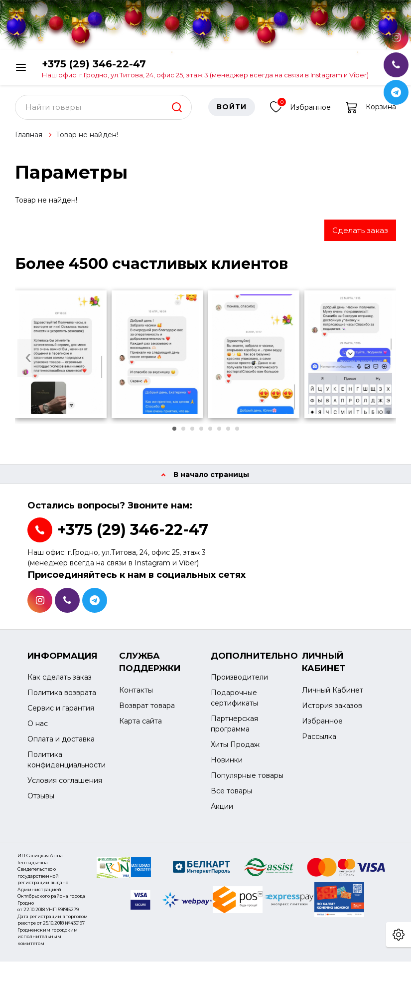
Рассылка (319, 741)
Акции (222, 811)
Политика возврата (61, 698)
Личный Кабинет (332, 695)
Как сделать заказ (59, 682)
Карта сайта (140, 726)
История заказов (332, 710)
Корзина (371, 112)
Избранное (300, 111)
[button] (174, 433)
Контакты (136, 695)
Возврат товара (147, 710)
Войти (232, 112)
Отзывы (40, 801)
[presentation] (28, 363)
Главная (28, 139)
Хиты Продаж (235, 749)
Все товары (231, 796)
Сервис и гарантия (60, 713)
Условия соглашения (64, 785)
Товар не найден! (87, 139)
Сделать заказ (360, 235)
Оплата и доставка (61, 744)
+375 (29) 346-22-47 (205, 68)
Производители (239, 682)
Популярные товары (247, 780)
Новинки (227, 765)
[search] (177, 112)
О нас (37, 729)
